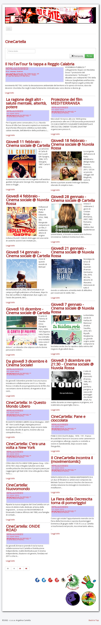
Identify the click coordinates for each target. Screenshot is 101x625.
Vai (89, 56)
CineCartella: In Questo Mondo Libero (26, 404)
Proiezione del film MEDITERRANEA (66, 101)
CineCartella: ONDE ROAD (23, 528)
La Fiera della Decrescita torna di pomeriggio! (71, 500)
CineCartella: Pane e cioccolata (68, 418)
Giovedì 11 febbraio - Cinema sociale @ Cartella (28, 143)
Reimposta (77, 56)
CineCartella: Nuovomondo (18, 486)
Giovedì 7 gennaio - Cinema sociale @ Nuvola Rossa (72, 308)
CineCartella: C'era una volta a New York (25, 445)
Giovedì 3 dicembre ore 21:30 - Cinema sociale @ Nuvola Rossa (72, 364)
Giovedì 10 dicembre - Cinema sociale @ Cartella (28, 310)
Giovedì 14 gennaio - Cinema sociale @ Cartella (28, 253)
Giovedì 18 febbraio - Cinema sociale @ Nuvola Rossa (72, 144)
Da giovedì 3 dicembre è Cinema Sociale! (26, 363)
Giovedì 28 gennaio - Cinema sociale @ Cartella (73, 198)
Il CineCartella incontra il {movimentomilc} (72, 459)
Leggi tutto (9, 92)
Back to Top (94, 620)
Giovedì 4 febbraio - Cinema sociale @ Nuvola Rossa (27, 199)
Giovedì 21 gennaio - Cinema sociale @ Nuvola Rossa (72, 252)
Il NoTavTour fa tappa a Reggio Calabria (39, 63)
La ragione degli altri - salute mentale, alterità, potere (26, 103)
